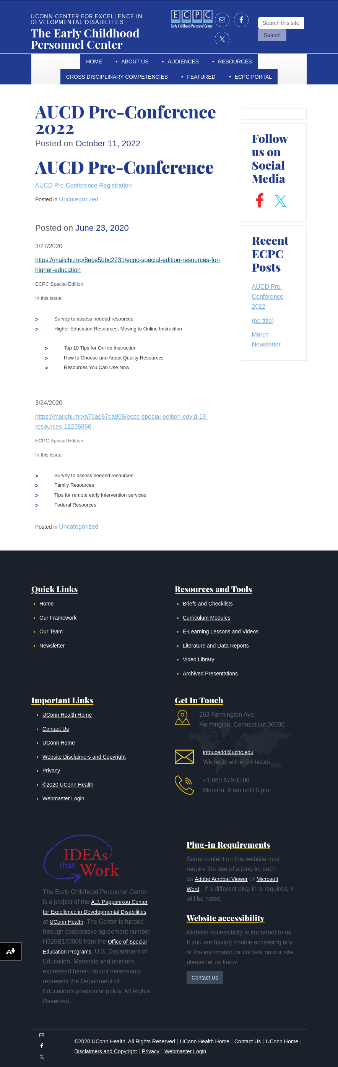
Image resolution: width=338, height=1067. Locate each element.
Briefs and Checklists (208, 604)
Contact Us (55, 729)
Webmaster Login (63, 798)
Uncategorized (78, 526)
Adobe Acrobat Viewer (221, 879)
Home (94, 61)
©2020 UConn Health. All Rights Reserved (125, 1041)
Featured (201, 77)
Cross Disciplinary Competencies (117, 77)
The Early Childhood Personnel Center (85, 38)
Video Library (198, 659)
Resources (235, 61)
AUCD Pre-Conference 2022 (268, 296)
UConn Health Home (67, 715)
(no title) (263, 320)
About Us (134, 61)
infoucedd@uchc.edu (228, 752)
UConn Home (58, 743)
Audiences (183, 61)
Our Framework (57, 618)
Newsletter (52, 646)
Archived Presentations (210, 673)
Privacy (51, 770)
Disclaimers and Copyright (106, 1051)
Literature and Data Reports (216, 646)
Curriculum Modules (206, 618)
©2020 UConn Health (67, 785)
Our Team (51, 631)
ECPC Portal (253, 77)
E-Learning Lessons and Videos (220, 631)
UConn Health (66, 922)
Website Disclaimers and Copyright (84, 757)
